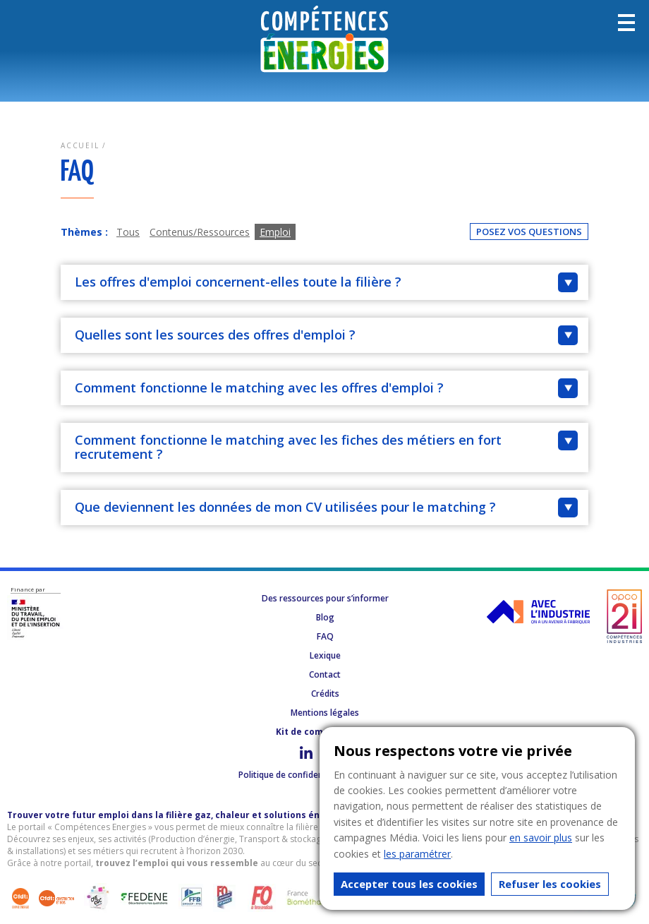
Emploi (275, 232)
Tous (128, 232)
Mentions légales (325, 713)
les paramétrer (417, 853)
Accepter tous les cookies (409, 884)
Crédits (325, 694)
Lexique (325, 655)
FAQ (325, 636)
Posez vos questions (529, 231)
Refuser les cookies (550, 884)
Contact (325, 674)
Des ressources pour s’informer (325, 598)
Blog (325, 617)
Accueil (80, 145)
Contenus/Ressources (200, 232)
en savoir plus (540, 837)
